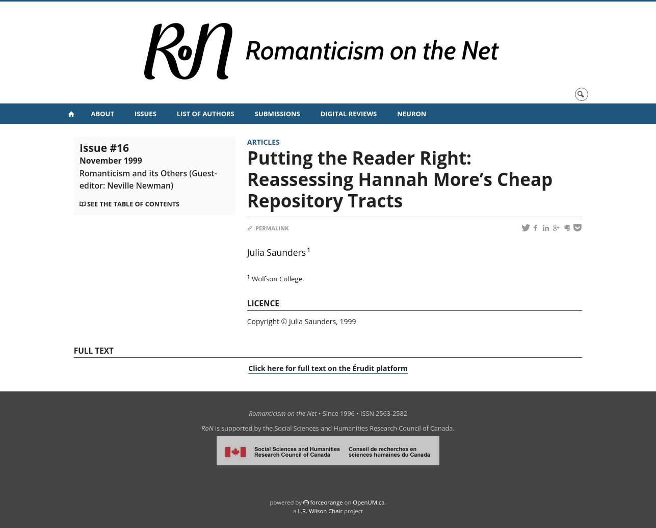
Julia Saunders (276, 252)
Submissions (277, 113)
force (326, 502)
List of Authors (205, 113)
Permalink (268, 228)
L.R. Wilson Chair (320, 511)
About (102, 113)
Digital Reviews (349, 113)
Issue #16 (148, 166)
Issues (145, 113)
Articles (263, 142)
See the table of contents (133, 204)
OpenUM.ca (368, 502)
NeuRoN (411, 113)
